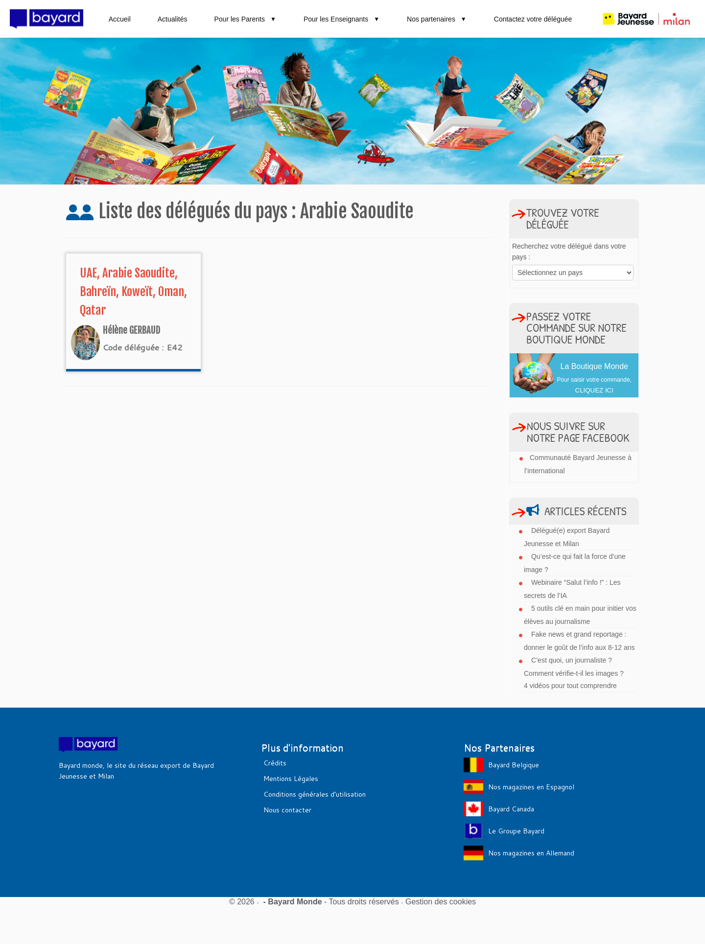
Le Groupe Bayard (516, 831)
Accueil (120, 19)
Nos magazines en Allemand (531, 853)
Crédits (274, 763)
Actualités (173, 19)
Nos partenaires (437, 19)
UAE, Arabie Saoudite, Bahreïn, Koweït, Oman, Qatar (133, 292)
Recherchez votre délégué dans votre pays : (569, 251)
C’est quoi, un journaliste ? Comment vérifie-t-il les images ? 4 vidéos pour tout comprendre (574, 673)
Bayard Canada (511, 809)
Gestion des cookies (440, 902)
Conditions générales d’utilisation (314, 794)
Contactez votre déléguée (533, 19)
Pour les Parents (245, 19)
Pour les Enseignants (342, 19)
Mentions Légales (290, 778)
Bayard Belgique (513, 765)
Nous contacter (287, 810)
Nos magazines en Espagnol (531, 787)
